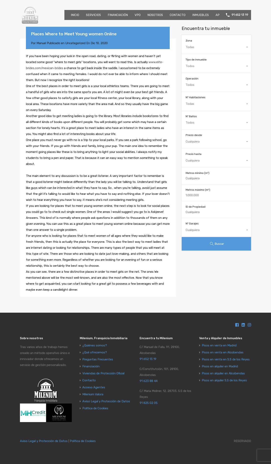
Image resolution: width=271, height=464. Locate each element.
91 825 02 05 (149, 403)
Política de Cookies (95, 408)
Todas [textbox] (190, 47)
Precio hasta (193, 154)
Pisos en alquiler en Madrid (220, 366)
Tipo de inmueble (196, 59)
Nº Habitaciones (195, 97)
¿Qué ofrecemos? (94, 352)
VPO (138, 15)
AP (218, 15)
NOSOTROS (155, 15)
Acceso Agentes (93, 387)
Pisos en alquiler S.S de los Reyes (224, 380)
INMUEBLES (200, 15)
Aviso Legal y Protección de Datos (106, 401)
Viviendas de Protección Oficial (103, 373)
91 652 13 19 (240, 15)
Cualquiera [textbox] (193, 141)
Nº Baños (191, 116)
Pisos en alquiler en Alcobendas (223, 373)
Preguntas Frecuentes (97, 359)
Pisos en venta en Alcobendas (222, 352)
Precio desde (194, 135)
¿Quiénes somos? (94, 345)
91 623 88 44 (149, 381)
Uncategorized (75, 43)
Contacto (89, 380)
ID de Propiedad (195, 206)
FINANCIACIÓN (118, 15)
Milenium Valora (92, 394)
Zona (189, 40)
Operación (192, 78)
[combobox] (216, 47)
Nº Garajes (192, 223)
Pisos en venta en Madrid (219, 345)
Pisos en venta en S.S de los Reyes (226, 359)
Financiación (91, 366)
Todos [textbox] (190, 66)
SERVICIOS (93, 15)
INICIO (75, 15)
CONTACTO (177, 15)
